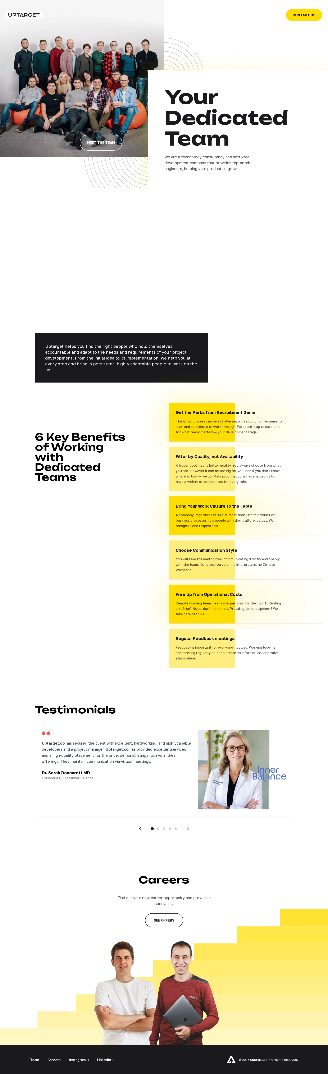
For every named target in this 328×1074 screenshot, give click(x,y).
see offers (164, 920)
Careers (54, 1060)
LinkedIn (105, 1060)
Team (34, 1060)
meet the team (101, 143)
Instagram (79, 1060)
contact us (304, 15)
